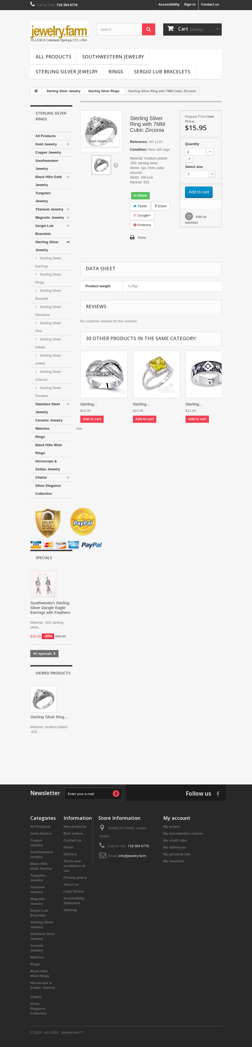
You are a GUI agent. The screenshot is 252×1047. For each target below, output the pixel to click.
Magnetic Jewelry (49, 217)
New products (75, 827)
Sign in (189, 4)
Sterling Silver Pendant (48, 392)
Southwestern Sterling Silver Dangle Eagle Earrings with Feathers (50, 608)
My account (176, 818)
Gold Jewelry (46, 144)
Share (161, 206)
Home (68, 847)
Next (115, 165)
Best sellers (73, 833)
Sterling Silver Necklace (48, 311)
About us (71, 884)
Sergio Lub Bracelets (162, 71)
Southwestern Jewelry (113, 56)
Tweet (140, 206)
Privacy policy (75, 878)
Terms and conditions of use (74, 866)
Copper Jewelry (48, 152)
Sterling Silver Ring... (49, 717)
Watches (42, 428)
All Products (53, 56)
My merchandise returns (183, 833)
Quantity (192, 144)
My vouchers (173, 861)
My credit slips (175, 840)
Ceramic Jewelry (49, 420)
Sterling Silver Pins (48, 327)
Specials (44, 557)
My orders (171, 827)
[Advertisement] (126, 758)
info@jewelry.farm (132, 856)
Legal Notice (74, 891)
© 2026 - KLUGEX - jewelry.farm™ (56, 1033)
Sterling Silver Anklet (48, 359)
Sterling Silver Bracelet (48, 295)
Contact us (210, 4)
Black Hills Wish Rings (48, 449)
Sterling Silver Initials (48, 343)
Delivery (70, 854)
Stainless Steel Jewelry (47, 408)
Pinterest (142, 225)
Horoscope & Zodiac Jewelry (47, 465)
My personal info (177, 854)
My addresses (174, 847)
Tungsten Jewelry (43, 197)
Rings (115, 71)
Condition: (138, 149)
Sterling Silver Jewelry (67, 71)
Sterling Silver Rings (48, 278)
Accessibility (169, 4)
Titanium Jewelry (49, 209)
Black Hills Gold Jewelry (48, 181)
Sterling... (88, 404)
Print (142, 238)
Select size (194, 167)
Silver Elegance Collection (48, 490)
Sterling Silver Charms (48, 376)
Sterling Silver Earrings (48, 262)
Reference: (139, 142)
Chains (41, 477)
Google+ (142, 215)
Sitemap (70, 910)
